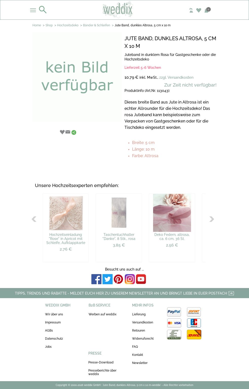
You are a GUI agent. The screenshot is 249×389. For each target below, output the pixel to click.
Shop (49, 25)
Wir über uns (54, 314)
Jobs (48, 347)
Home (36, 25)
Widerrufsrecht (143, 338)
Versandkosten (142, 322)
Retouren (138, 330)
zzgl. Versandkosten (176, 77)
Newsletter (140, 363)
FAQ (135, 347)
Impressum (53, 322)
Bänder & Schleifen (96, 25)
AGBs (49, 330)
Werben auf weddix (102, 314)
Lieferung (139, 314)
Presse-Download (101, 362)
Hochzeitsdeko (67, 25)
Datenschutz (54, 338)
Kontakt (137, 355)
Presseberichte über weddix (102, 372)
